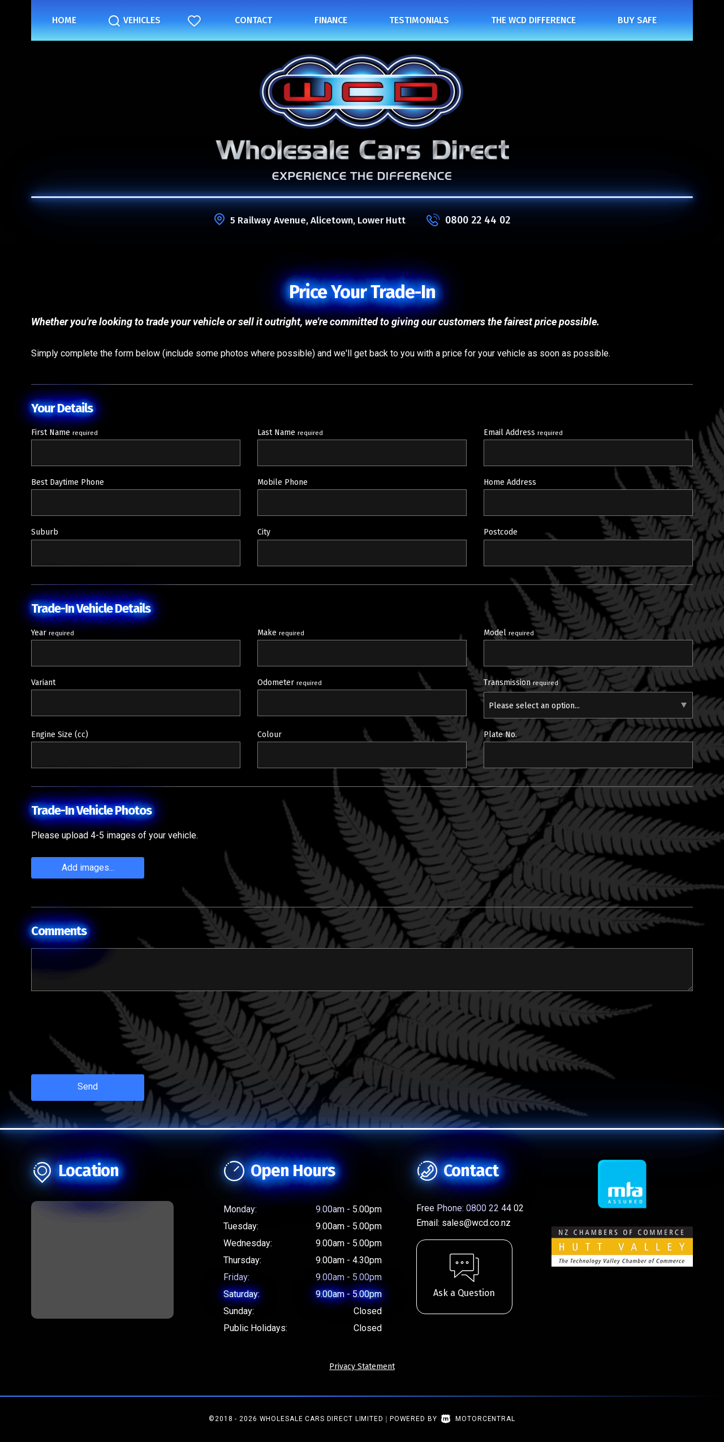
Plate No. (500, 734)
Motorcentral (478, 1416)
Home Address (510, 482)
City (263, 532)
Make (280, 633)
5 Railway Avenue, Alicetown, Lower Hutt (318, 220)
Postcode (501, 532)
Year (52, 633)
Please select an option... (534, 706)
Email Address (523, 432)
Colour (269, 734)
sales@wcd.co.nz (476, 1220)
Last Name (290, 432)
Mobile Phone (282, 482)
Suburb (44, 532)
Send (87, 1085)
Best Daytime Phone (67, 482)
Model (509, 633)
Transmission (521, 682)
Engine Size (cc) (59, 734)
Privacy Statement (362, 1363)
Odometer (289, 682)
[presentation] (117, 1040)
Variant (43, 682)
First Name (64, 432)
